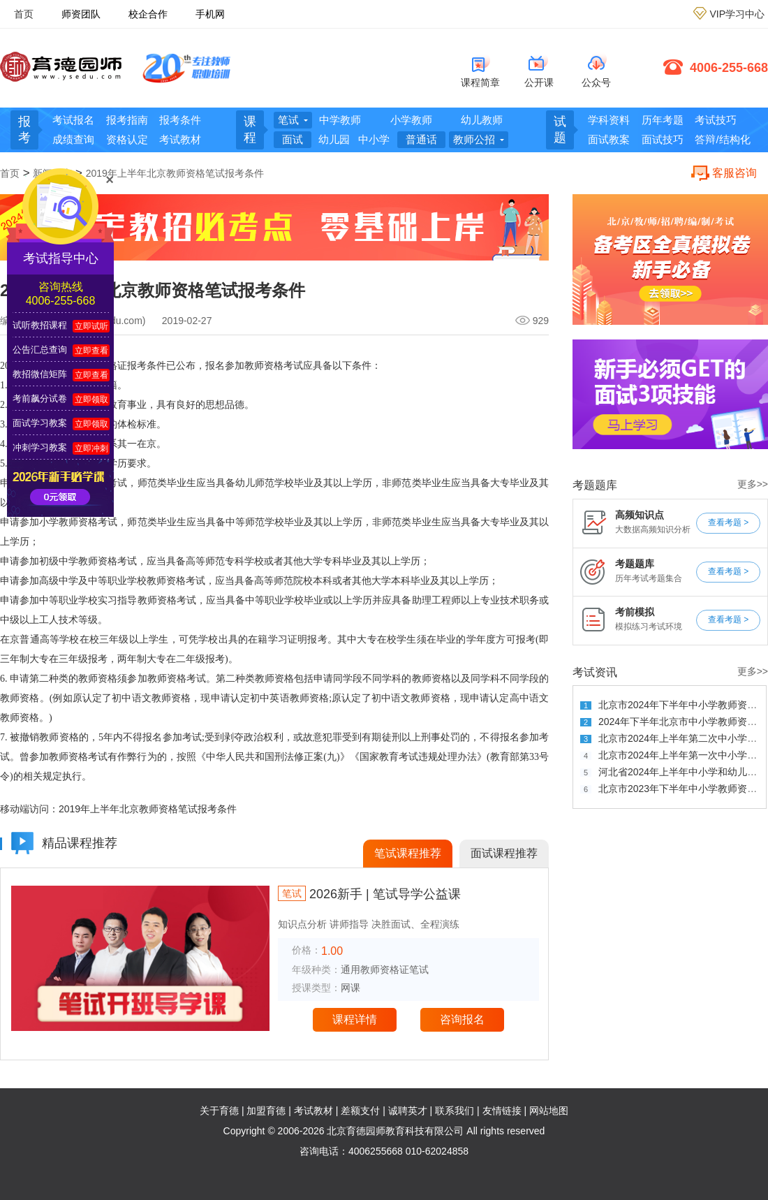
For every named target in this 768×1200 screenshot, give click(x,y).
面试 (292, 139)
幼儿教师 (482, 120)
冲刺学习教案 (40, 447)
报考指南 (127, 120)
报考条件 (180, 120)
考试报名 (73, 120)
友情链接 (502, 1110)
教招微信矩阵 (40, 374)
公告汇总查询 (40, 349)
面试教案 (609, 139)
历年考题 (663, 120)
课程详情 (354, 1019)
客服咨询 (734, 173)
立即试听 (91, 326)
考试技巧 (716, 120)
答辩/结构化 (722, 139)
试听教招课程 (40, 325)
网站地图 (548, 1110)
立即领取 (91, 399)
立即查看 (91, 351)
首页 (24, 14)
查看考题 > (728, 522)
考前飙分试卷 (40, 398)
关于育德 (219, 1110)
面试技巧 (663, 139)
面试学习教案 (40, 423)
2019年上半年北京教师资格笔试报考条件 (175, 173)
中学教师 (340, 120)
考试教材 (180, 139)
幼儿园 (334, 139)
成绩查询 (73, 139)
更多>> (752, 484)
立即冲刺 (91, 448)
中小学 (374, 139)
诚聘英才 (407, 1110)
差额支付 (360, 1110)
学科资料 (609, 120)
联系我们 (454, 1110)
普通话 (421, 139)
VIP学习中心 (737, 14)
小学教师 (411, 120)
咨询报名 (462, 1019)
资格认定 (127, 139)
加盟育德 (266, 1110)
